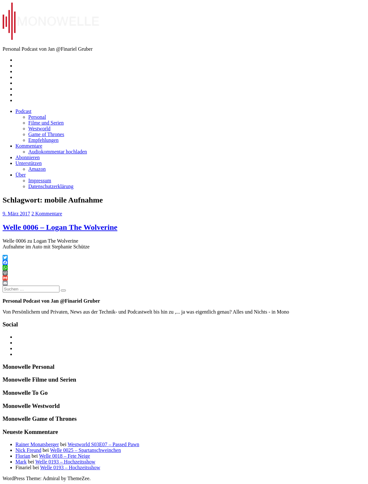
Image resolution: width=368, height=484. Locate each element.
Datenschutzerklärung (50, 186)
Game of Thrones (46, 134)
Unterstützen (28, 163)
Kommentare (28, 146)
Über (20, 174)
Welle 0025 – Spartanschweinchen (85, 450)
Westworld (39, 128)
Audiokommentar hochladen (57, 151)
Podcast (23, 111)
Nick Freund (28, 450)
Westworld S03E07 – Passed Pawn (103, 444)
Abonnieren (27, 157)
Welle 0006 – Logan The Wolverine (60, 227)
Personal (37, 117)
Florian (22, 456)
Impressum (39, 180)
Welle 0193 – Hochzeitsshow (65, 461)
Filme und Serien (46, 122)
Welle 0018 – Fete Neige (64, 456)
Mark (21, 461)
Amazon (37, 169)
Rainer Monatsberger (37, 444)
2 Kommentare (46, 213)
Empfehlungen (43, 140)
